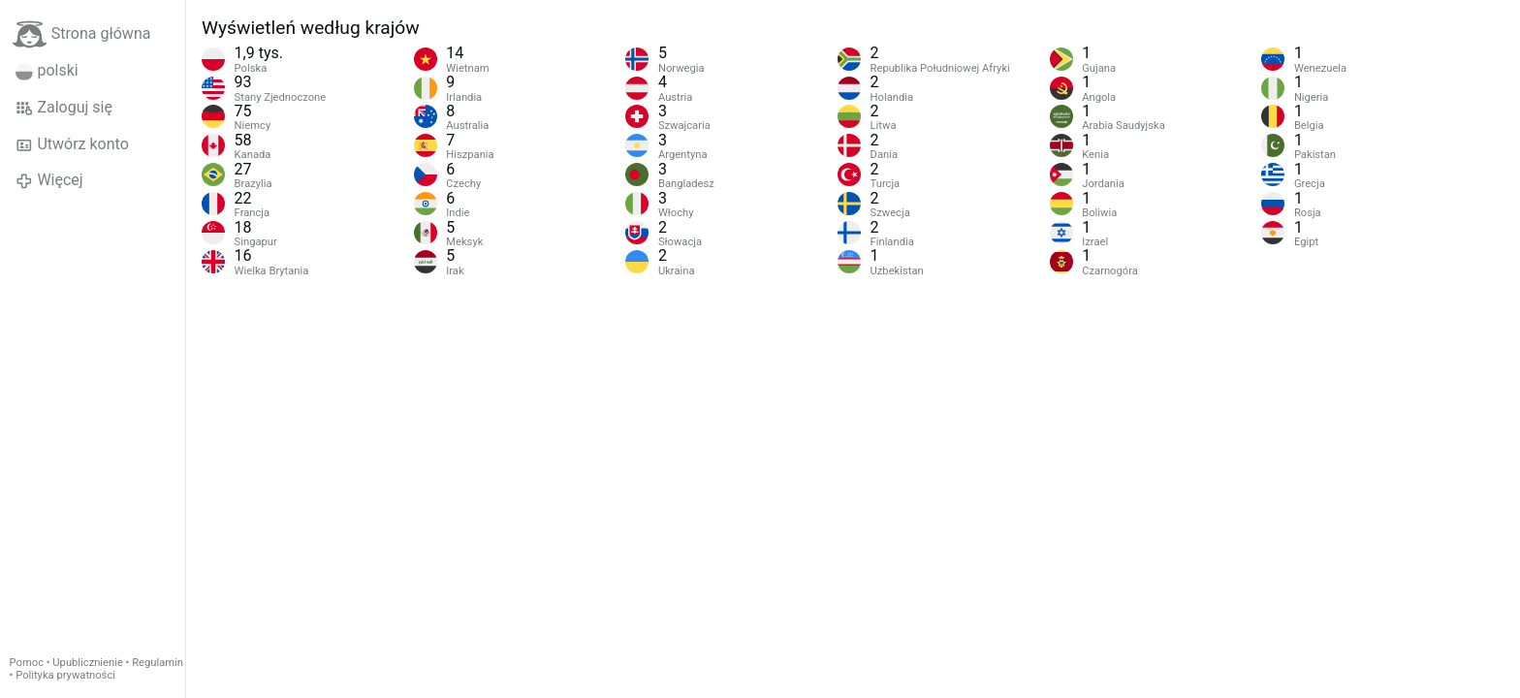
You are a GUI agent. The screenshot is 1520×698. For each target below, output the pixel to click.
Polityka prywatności (65, 675)
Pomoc (27, 662)
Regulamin (157, 662)
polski (47, 70)
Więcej (49, 180)
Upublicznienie (87, 662)
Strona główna (82, 34)
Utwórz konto (72, 144)
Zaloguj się (64, 107)
